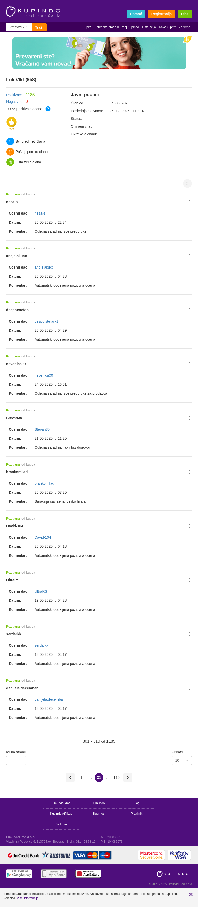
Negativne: (14, 102)
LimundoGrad (61, 803)
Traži (39, 27)
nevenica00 (16, 364)
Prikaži (177, 752)
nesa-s (12, 202)
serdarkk (13, 634)
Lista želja (149, 27)
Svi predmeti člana (25, 141)
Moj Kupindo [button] (130, 27)
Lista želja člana (23, 162)
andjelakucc (16, 256)
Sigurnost (98, 813)
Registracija (161, 14)
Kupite (86, 27)
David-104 (14, 526)
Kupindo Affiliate (61, 813)
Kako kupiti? (167, 27)
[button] (191, 894)
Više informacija (27, 898)
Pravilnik (136, 813)
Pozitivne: (14, 95)
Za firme (184, 27)
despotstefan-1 (19, 310)
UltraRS (12, 580)
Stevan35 (14, 418)
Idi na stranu (16, 752)
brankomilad (17, 472)
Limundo (99, 803)
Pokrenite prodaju (106, 27)
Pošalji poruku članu (27, 152)
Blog (137, 803)
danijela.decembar (22, 688)
